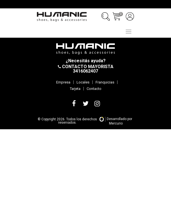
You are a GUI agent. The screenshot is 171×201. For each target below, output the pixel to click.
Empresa (63, 82)
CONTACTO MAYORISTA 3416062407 (87, 69)
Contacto (94, 89)
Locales (83, 82)
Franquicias (105, 82)
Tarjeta (75, 89)
